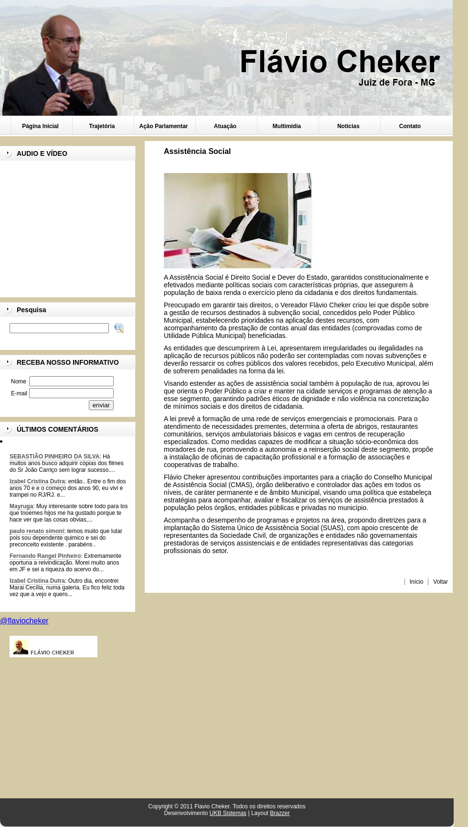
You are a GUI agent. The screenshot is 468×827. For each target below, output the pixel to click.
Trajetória (102, 126)
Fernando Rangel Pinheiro (45, 556)
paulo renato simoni (37, 531)
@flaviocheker (24, 621)
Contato (410, 126)
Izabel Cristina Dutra (37, 481)
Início (417, 581)
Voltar (440, 581)
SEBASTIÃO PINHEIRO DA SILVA (54, 456)
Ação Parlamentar (163, 126)
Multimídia (287, 126)
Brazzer (279, 813)
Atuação (225, 126)
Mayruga (21, 506)
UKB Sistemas (228, 813)
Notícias (348, 126)
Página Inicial (40, 126)
